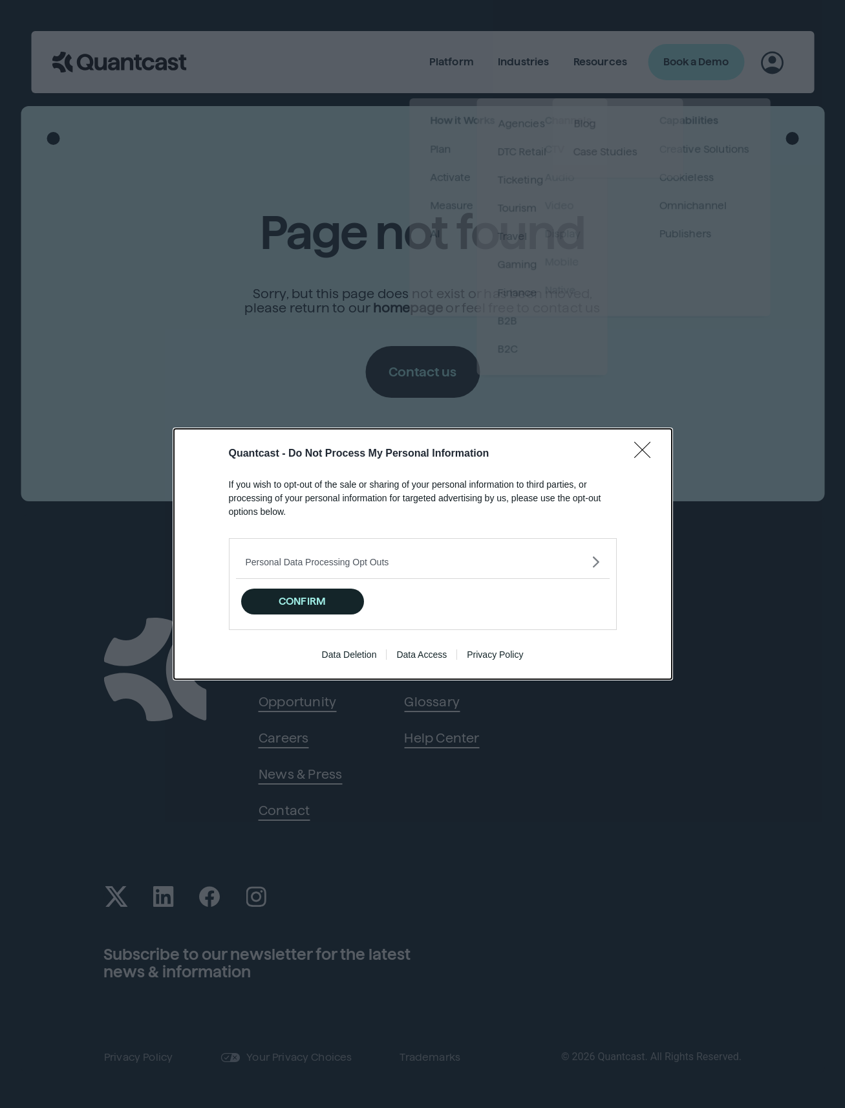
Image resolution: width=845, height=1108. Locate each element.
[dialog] (423, 554)
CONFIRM (302, 601)
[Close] (646, 454)
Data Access (421, 654)
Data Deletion (349, 654)
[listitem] (423, 562)
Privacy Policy (495, 654)
